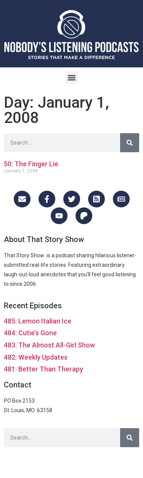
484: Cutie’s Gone (30, 333)
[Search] (129, 142)
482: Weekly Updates (35, 357)
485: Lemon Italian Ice (37, 321)
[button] (71, 77)
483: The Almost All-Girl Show (49, 345)
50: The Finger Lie (31, 164)
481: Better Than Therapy (43, 369)
